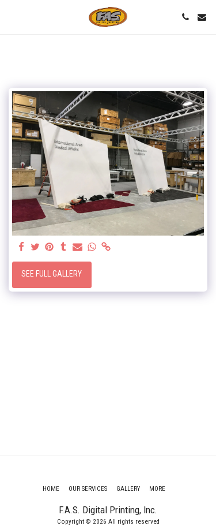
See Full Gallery (51, 273)
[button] (12, 17)
